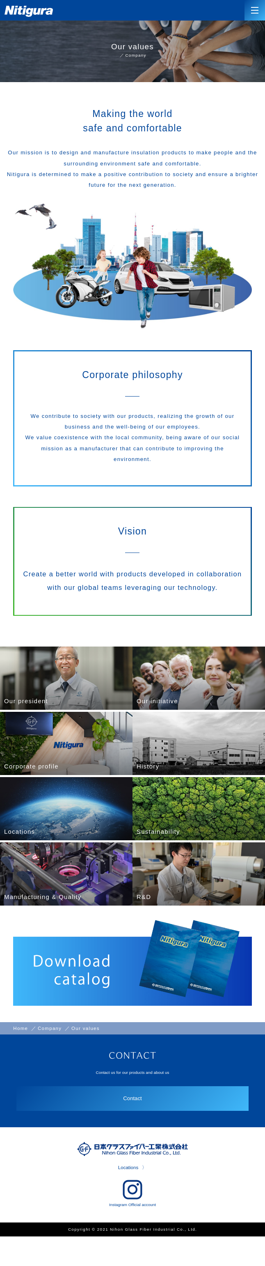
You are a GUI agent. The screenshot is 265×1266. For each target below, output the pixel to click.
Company (136, 55)
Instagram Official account (132, 1221)
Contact (132, 1125)
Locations (128, 1195)
